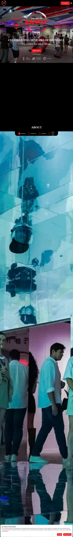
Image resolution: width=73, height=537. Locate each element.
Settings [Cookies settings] (59, 534)
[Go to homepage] (7, 3)
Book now (36, 50)
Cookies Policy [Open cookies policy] (5, 531)
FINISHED (65, 3)
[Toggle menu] (71, 3)
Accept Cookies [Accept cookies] (67, 534)
